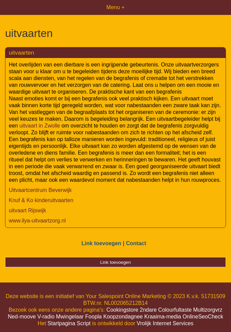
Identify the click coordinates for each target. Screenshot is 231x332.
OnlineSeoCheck (203, 316)
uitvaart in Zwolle (39, 126)
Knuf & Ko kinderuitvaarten (41, 200)
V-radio (46, 316)
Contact (136, 243)
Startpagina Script (68, 323)
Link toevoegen (101, 243)
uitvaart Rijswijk (27, 210)
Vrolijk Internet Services (165, 323)
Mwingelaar (70, 316)
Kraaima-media (162, 316)
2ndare (148, 310)
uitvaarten (21, 53)
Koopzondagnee (123, 316)
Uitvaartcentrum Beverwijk (40, 190)
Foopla (93, 316)
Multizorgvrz (207, 310)
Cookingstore (122, 310)
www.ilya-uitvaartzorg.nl (37, 220)
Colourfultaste (175, 310)
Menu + (115, 7)
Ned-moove (22, 316)
